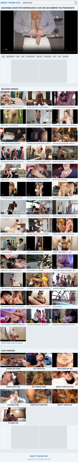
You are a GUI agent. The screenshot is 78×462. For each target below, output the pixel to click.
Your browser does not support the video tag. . (39, 32)
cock (59, 56)
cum (23, 56)
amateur (65, 56)
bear (18, 56)
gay (3, 56)
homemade (47, 56)
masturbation (30, 56)
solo (54, 56)
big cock (39, 56)
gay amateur (10, 56)
